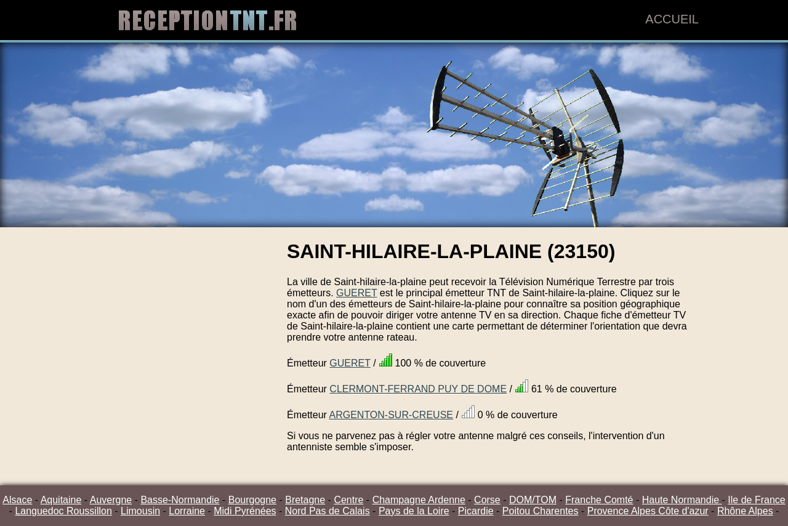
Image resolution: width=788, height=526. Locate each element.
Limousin (140, 511)
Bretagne (305, 500)
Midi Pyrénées (245, 511)
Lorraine (187, 511)
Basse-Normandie (179, 500)
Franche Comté (599, 500)
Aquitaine (61, 500)
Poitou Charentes (540, 511)
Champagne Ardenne (418, 500)
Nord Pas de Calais (327, 511)
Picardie (476, 511)
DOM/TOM (533, 500)
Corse (487, 500)
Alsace (17, 500)
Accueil (672, 19)
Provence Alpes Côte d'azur (648, 511)
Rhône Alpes (745, 511)
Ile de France (756, 500)
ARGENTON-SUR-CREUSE (391, 415)
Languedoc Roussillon (63, 511)
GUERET (356, 293)
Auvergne (111, 500)
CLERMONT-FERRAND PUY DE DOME (418, 389)
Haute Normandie (682, 500)
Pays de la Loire (414, 511)
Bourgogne (252, 500)
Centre (348, 500)
